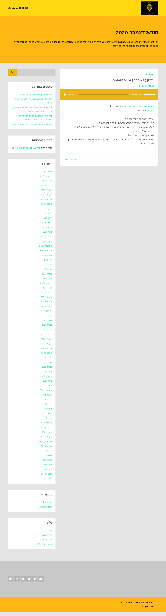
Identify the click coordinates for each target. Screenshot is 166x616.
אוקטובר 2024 (46, 249)
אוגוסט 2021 (47, 398)
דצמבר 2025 (46, 189)
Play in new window (130, 106)
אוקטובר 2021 (46, 394)
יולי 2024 (48, 263)
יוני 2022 (49, 361)
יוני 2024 (48, 268)
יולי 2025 (48, 212)
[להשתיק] (141, 94)
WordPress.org (45, 548)
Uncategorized (45, 510)
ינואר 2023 (47, 333)
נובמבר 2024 (46, 245)
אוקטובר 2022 (46, 347)
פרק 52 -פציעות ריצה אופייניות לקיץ (23, 151)
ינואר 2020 (47, 473)
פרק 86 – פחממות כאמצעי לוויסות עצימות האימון (33, 101)
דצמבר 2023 (46, 296)
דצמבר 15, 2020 (146, 85)
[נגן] (65, 94)
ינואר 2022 (47, 384)
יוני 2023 (49, 319)
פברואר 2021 (46, 426)
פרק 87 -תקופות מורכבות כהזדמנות (36, 94)
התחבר (49, 534)
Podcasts (149, 75)
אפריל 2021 (47, 417)
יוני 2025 (49, 217)
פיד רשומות (47, 538)
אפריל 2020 (47, 463)
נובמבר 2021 (46, 389)
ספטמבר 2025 (46, 203)
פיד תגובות (48, 543)
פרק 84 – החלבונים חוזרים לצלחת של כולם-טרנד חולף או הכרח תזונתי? (34, 118)
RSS (151, 110)
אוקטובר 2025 (46, 198)
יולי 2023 (48, 314)
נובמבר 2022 (46, 342)
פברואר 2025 (46, 231)
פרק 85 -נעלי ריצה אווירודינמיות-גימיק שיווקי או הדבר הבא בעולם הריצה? (32, 109)
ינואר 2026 (47, 184)
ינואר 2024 (47, 291)
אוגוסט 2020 (46, 449)
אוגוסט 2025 (46, 207)
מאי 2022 (48, 366)
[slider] (103, 94)
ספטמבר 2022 (46, 352)
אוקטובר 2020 (45, 440)
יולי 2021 (48, 403)
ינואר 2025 (47, 235)
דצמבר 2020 (46, 431)
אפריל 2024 (47, 277)
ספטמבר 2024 (46, 254)
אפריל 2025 (47, 226)
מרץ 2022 (48, 375)
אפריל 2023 (47, 328)
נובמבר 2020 (46, 435)
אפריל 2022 (47, 370)
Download (148, 106)
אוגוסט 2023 (46, 310)
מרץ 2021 (48, 421)
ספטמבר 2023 (46, 305)
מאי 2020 (48, 459)
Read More (70, 159)
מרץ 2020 (48, 468)
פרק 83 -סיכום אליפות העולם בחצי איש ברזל (34, 126)
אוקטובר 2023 (46, 300)
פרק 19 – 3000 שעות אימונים (130, 80)
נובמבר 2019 (46, 482)
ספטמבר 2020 (45, 445)
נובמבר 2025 (46, 193)
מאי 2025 (48, 221)
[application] (109, 97)
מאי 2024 (48, 273)
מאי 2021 (48, 412)
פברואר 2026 (46, 180)
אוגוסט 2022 (46, 356)
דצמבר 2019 (46, 477)
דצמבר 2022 (46, 338)
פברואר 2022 (46, 380)
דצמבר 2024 (46, 240)
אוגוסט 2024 (46, 259)
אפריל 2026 (47, 175)
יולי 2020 (48, 454)
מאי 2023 (48, 324)
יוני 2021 (49, 408)
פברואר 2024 (46, 287)
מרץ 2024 (48, 282)
